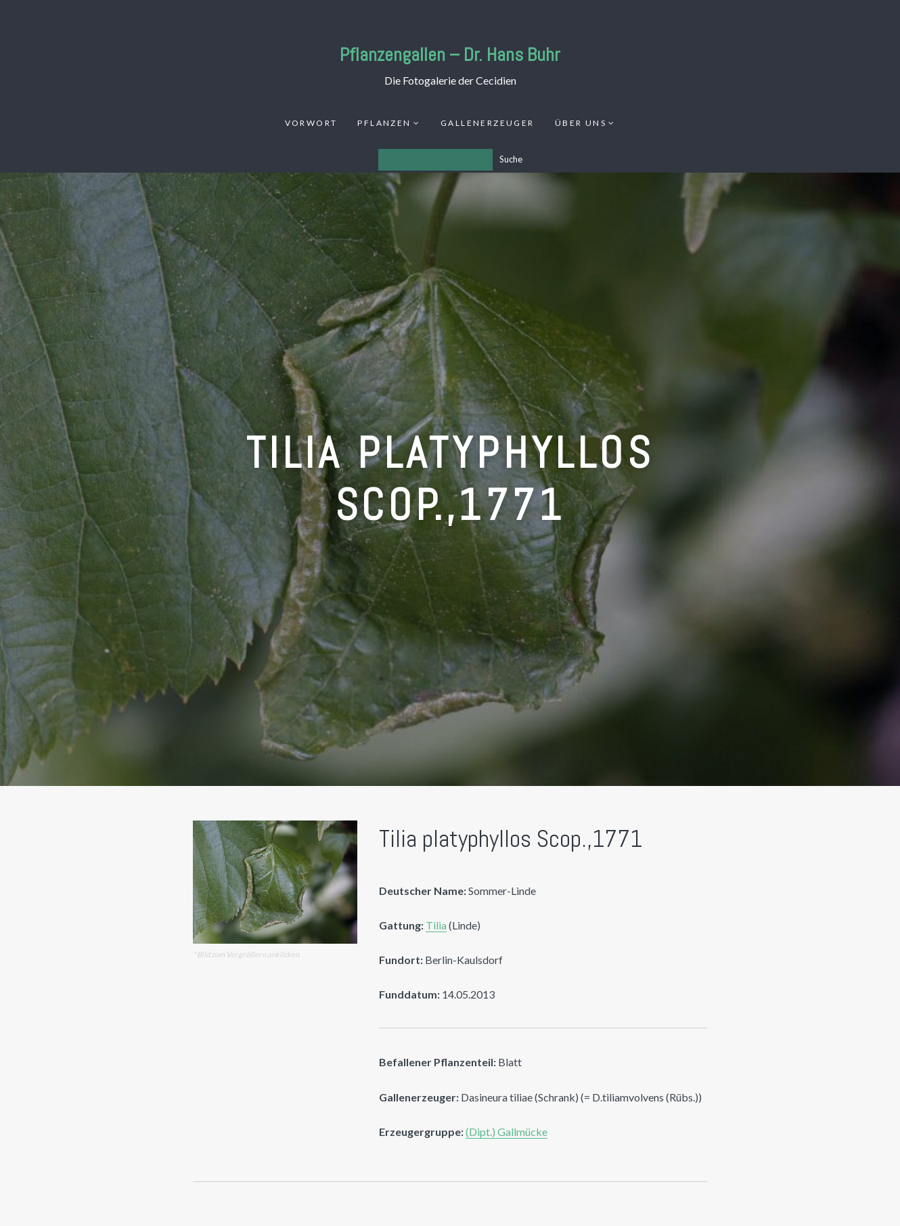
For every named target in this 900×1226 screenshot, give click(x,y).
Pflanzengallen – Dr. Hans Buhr (450, 54)
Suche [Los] (510, 159)
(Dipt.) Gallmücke (506, 1131)
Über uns (580, 123)
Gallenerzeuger (488, 123)
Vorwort (311, 123)
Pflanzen (384, 123)
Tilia (436, 925)
